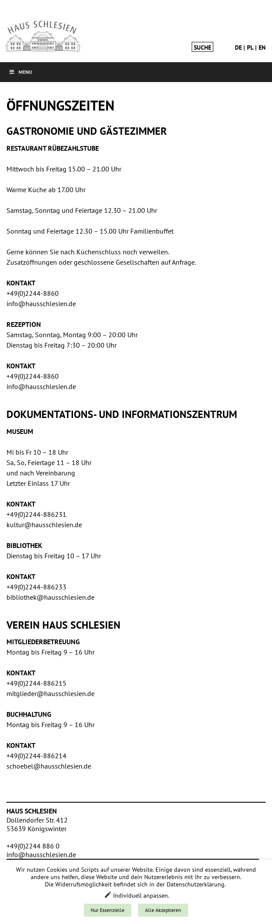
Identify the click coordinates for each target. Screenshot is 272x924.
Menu (20, 72)
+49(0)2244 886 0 (33, 846)
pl (250, 47)
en (262, 47)
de (238, 47)
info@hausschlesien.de (41, 854)
